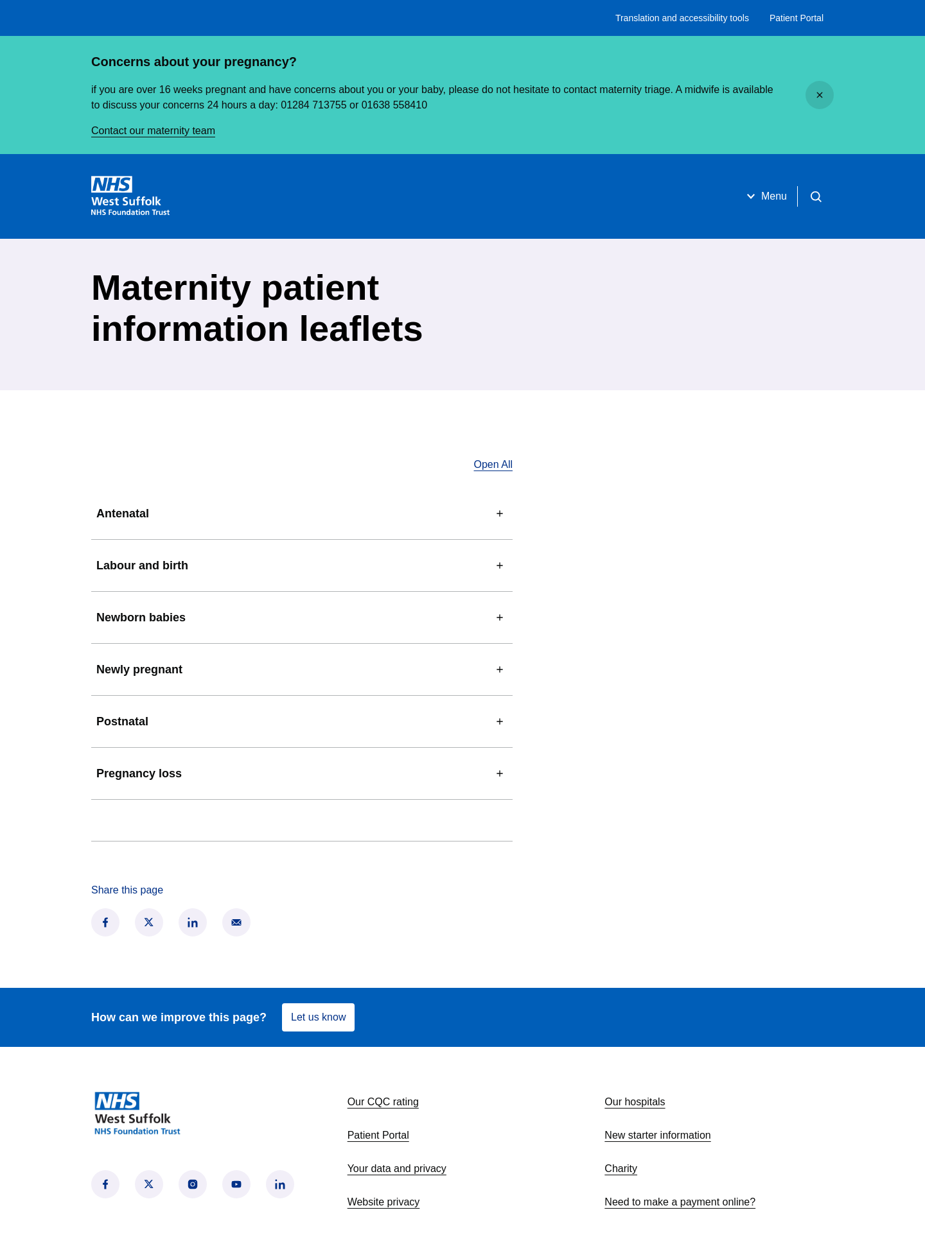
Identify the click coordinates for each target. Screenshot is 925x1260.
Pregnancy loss (301, 773)
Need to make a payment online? (679, 1201)
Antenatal (301, 513)
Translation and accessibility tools (682, 18)
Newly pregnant (301, 669)
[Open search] (816, 196)
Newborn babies (301, 617)
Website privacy (384, 1201)
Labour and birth (301, 565)
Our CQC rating (383, 1101)
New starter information (657, 1135)
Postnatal (301, 721)
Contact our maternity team (153, 130)
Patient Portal (797, 18)
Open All (493, 464)
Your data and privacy (397, 1168)
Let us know (318, 1017)
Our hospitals (634, 1101)
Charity (620, 1168)
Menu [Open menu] (765, 196)
